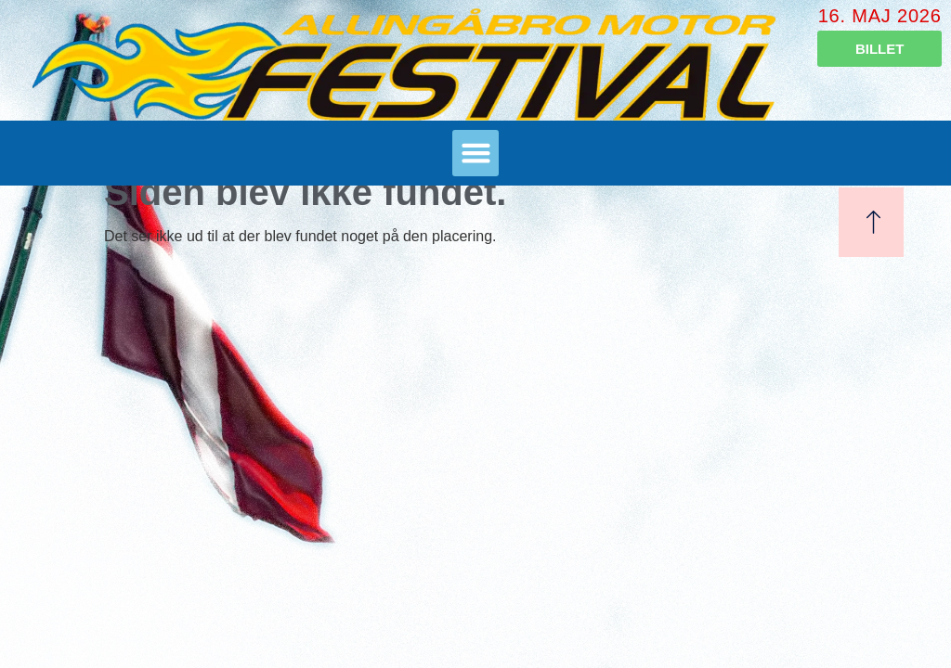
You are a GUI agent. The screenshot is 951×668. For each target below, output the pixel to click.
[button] (475, 153)
